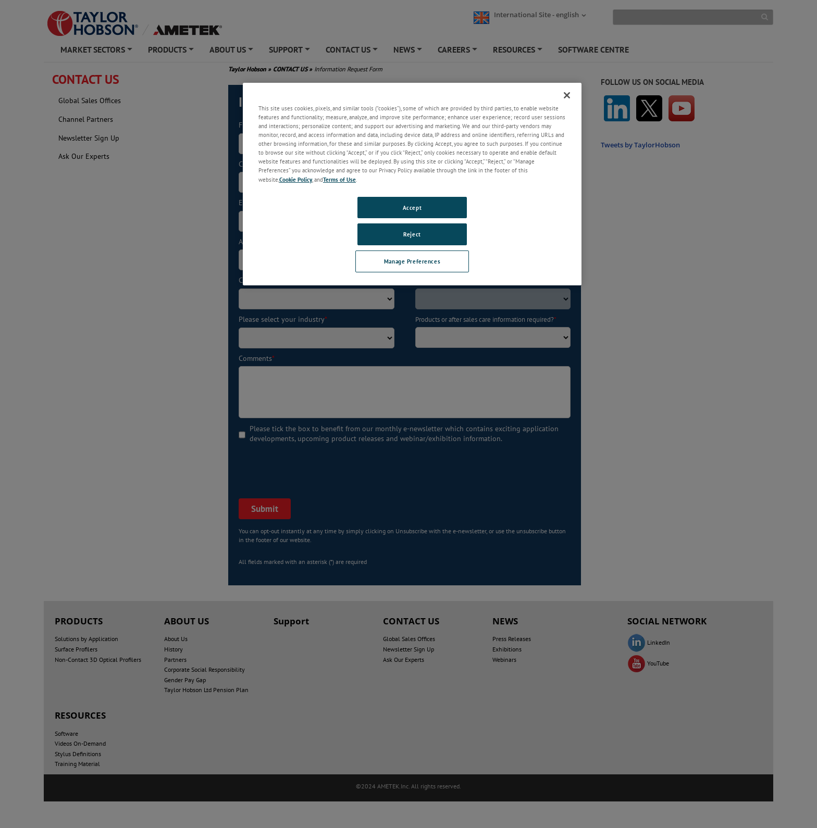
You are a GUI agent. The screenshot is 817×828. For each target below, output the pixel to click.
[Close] (566, 95)
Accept (412, 207)
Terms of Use (339, 179)
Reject (411, 234)
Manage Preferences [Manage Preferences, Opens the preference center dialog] (412, 261)
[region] (412, 184)
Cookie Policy (295, 179)
